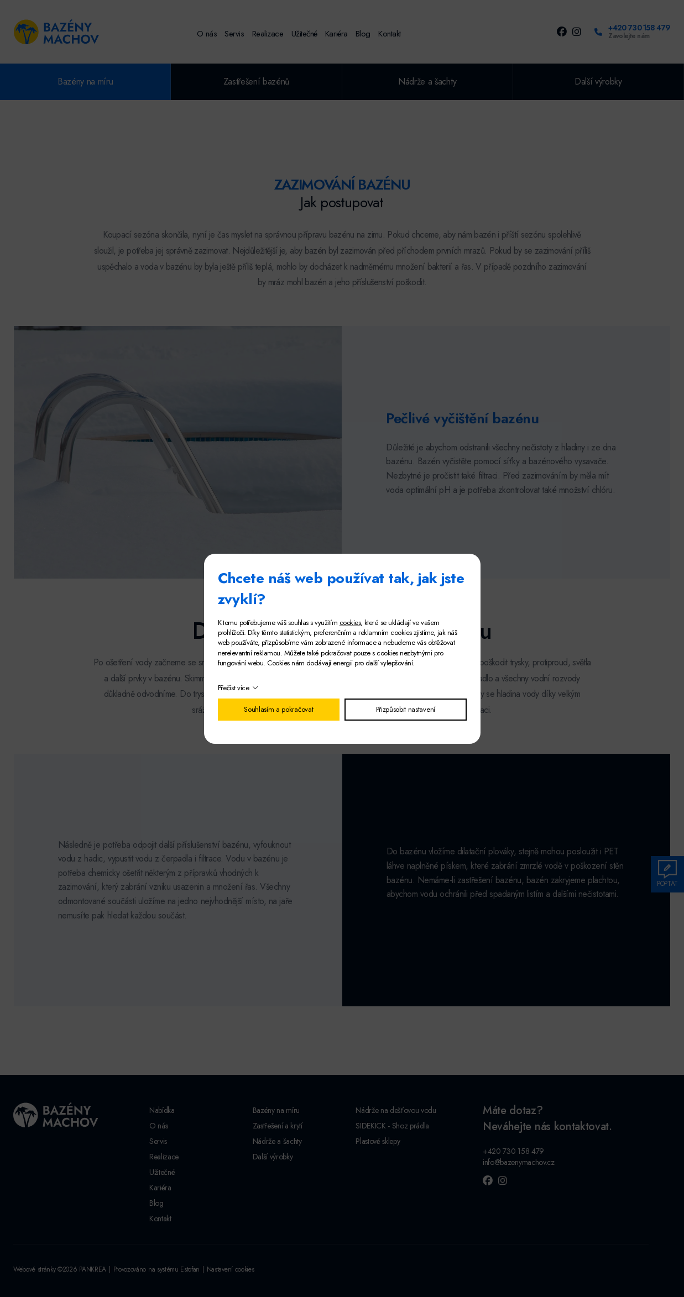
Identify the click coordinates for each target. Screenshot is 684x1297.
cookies (350, 622)
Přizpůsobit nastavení (405, 709)
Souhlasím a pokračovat (278, 709)
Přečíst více (233, 687)
